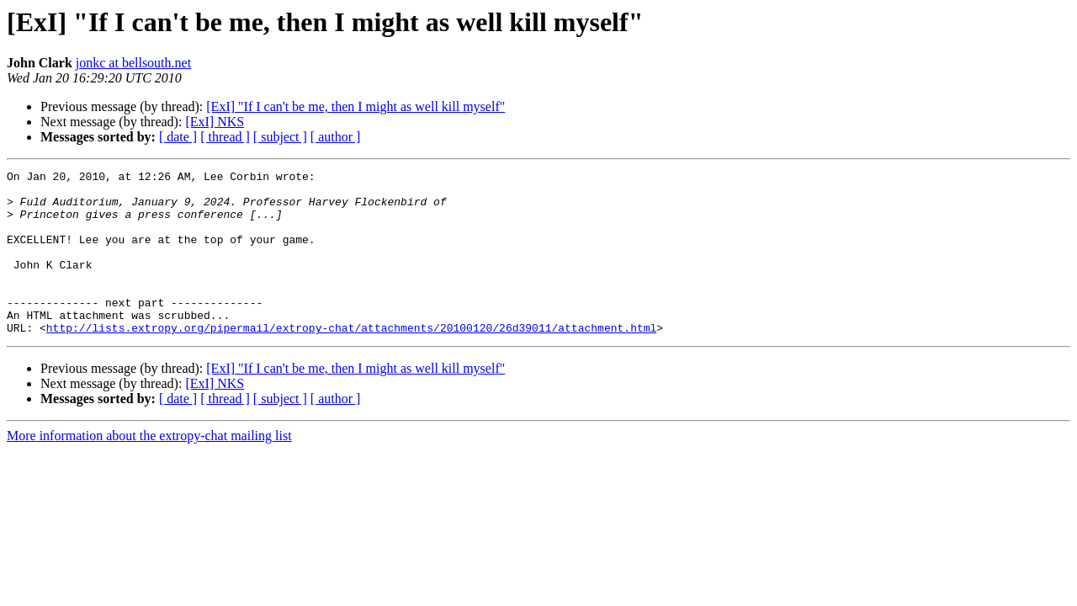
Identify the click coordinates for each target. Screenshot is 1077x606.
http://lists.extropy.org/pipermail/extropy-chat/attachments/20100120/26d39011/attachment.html (351, 360)
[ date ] (178, 137)
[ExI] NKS (214, 121)
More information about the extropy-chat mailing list (149, 468)
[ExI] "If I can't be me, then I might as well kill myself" (355, 106)
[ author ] (335, 137)
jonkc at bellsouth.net (133, 63)
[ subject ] (280, 137)
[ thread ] (225, 137)
